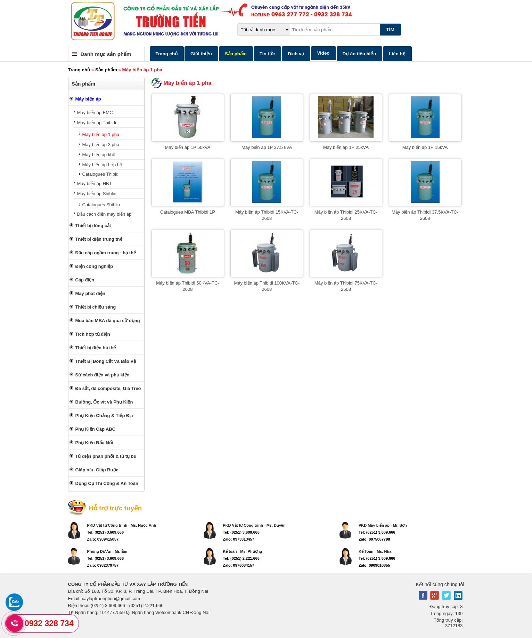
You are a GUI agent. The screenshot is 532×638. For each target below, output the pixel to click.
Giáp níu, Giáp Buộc (96, 469)
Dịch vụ (296, 53)
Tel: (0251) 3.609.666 (105, 532)
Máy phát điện (90, 293)
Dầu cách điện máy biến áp (104, 214)
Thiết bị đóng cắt (93, 225)
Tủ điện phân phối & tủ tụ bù (106, 456)
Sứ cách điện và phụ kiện (102, 374)
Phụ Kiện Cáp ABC (95, 429)
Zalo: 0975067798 (374, 539)
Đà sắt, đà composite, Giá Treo (108, 388)
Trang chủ (167, 53)
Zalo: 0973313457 (238, 539)
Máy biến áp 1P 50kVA (188, 147)
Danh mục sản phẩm (106, 54)
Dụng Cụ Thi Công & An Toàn (106, 483)
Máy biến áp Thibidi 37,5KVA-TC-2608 (425, 215)
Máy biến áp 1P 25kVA (346, 147)
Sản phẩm (236, 53)
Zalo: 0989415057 (103, 539)
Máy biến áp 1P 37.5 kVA (267, 147)
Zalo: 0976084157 (238, 565)
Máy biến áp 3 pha (101, 144)
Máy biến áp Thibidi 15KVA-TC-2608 (266, 215)
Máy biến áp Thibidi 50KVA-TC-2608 (187, 286)
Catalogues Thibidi (101, 174)
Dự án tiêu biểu (359, 53)
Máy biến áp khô (98, 154)
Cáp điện (85, 279)
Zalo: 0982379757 (103, 565)
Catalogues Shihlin (101, 204)
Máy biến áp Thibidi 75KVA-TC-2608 (345, 286)
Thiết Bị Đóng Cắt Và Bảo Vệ (105, 361)
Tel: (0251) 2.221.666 (241, 558)
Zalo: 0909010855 (374, 565)
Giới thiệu (201, 53)
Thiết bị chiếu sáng (95, 307)
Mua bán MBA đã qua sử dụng (107, 320)
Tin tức (267, 53)
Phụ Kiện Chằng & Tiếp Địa (104, 415)
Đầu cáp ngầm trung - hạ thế (105, 252)
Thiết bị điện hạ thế (95, 347)
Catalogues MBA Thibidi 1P (187, 212)
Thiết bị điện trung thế (98, 239)
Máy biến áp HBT (94, 183)
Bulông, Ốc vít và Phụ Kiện (104, 402)
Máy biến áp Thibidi (96, 122)
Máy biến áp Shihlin (96, 193)
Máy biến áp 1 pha (101, 134)
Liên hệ (397, 53)
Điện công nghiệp (94, 266)
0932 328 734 (49, 623)
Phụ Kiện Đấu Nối (94, 442)
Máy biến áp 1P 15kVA (425, 147)
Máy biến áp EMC (95, 112)
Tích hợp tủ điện (92, 334)
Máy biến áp (88, 99)
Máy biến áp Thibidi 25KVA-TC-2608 (345, 215)
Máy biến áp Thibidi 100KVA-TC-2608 (267, 286)
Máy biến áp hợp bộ (102, 164)
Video (323, 53)
